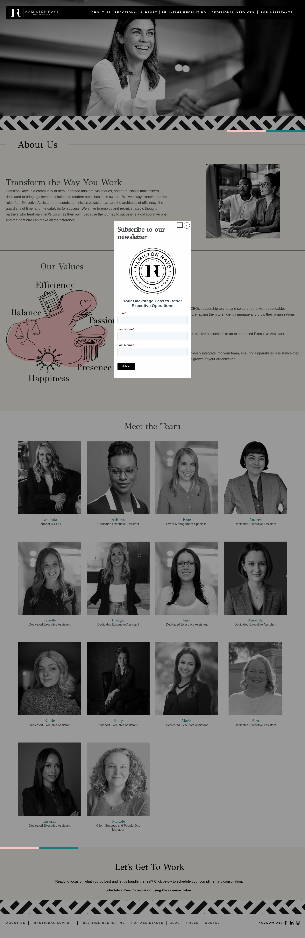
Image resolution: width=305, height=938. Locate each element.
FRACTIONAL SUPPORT (136, 12)
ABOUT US (101, 12)
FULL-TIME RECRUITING (183, 12)
